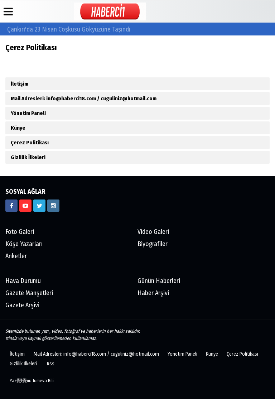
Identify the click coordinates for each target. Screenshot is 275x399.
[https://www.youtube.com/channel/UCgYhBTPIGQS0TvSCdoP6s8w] (25, 206)
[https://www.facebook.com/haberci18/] (11, 206)
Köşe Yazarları (24, 244)
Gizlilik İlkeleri (28, 157)
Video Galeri (153, 232)
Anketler (16, 256)
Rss (50, 364)
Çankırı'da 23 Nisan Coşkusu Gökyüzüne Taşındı (68, 29)
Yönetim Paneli (28, 113)
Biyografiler (153, 244)
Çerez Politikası (30, 142)
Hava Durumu (23, 281)
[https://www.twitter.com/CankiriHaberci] (39, 206)
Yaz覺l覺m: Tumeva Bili (32, 380)
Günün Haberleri (159, 281)
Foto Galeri (19, 232)
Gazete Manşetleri (29, 293)
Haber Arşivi (153, 293)
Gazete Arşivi (22, 305)
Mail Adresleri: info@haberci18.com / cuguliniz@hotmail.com (83, 98)
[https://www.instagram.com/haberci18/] (53, 206)
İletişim (19, 84)
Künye (18, 128)
